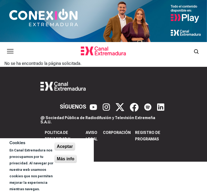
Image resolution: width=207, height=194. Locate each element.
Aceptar (65, 146)
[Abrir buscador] (196, 51)
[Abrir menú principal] (10, 51)
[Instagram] (107, 106)
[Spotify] (148, 106)
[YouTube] (94, 106)
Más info (65, 159)
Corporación (117, 132)
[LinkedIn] (160, 106)
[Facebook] (135, 106)
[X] (121, 106)
